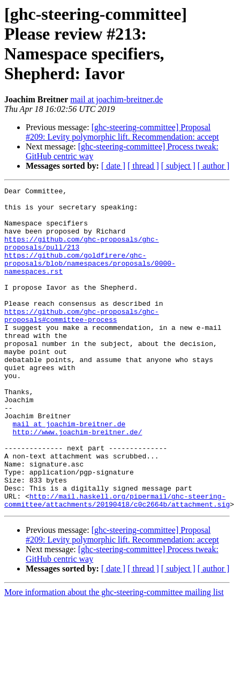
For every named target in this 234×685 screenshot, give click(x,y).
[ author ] (214, 165)
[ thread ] (143, 165)
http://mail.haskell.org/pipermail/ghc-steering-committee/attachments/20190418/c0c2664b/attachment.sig (117, 563)
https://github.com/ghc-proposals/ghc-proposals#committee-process (81, 341)
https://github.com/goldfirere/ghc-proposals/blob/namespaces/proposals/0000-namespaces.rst (90, 279)
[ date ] (113, 165)
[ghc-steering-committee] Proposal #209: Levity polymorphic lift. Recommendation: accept (122, 132)
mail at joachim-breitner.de (116, 99)
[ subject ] (178, 165)
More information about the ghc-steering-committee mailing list (114, 656)
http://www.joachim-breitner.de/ (77, 481)
